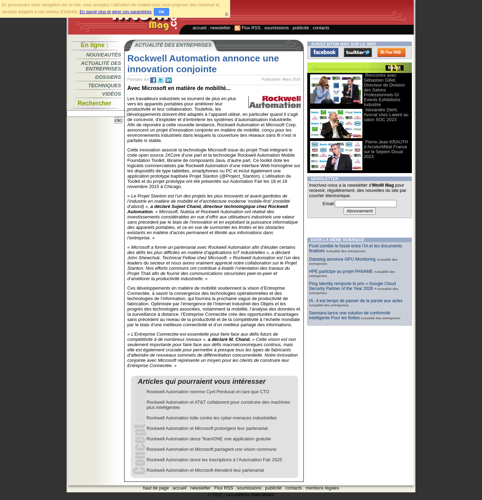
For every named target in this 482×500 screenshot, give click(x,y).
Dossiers (108, 77)
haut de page (156, 488)
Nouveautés (103, 55)
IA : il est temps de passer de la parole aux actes (355, 300)
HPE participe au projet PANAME (341, 271)
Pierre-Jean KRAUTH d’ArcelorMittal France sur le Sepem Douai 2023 (386, 149)
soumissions (276, 27)
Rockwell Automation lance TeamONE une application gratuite (208, 438)
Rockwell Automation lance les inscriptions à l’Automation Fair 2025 (214, 459)
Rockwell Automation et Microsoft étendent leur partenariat (205, 470)
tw (160, 80)
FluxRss (391, 52)
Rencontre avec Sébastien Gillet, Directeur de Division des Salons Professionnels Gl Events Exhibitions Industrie (384, 90)
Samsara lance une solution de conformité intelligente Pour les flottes (349, 315)
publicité (301, 27)
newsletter (220, 27)
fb (153, 80)
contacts (321, 27)
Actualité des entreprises (101, 66)
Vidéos (111, 94)
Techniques (104, 85)
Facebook (324, 52)
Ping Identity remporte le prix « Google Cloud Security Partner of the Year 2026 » (352, 286)
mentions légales (322, 488)
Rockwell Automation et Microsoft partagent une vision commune (211, 449)
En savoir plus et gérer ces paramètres (115, 11)
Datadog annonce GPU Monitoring (343, 259)
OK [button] (162, 12)
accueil (199, 27)
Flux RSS (247, 27)
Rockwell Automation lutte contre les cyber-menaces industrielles (211, 417)
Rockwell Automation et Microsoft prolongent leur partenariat (207, 428)
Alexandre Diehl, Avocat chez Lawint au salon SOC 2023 (386, 114)
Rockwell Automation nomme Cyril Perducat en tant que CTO (207, 391)
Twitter (358, 52)
